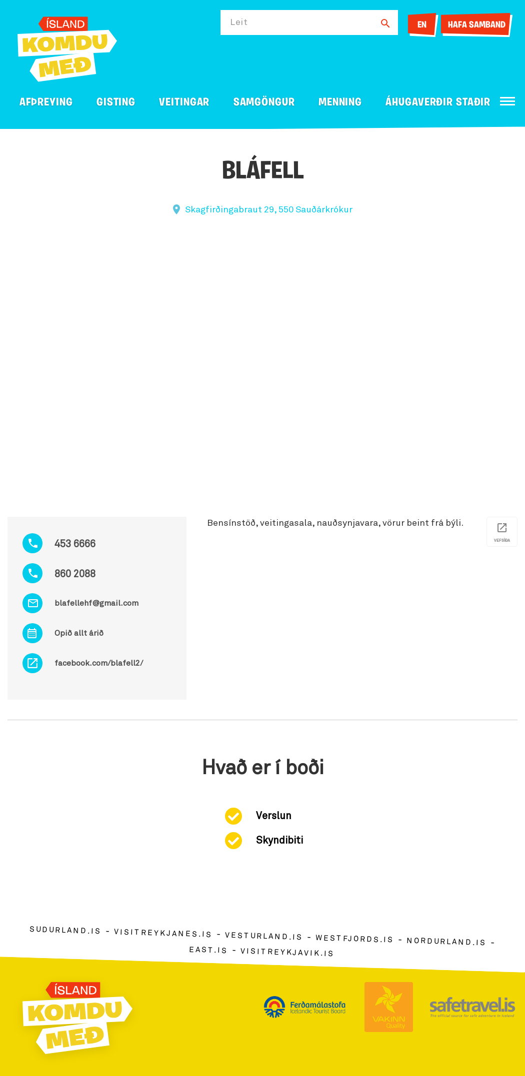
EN (422, 25)
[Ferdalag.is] (67, 47)
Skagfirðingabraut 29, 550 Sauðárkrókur (268, 209)
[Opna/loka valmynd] (507, 101)
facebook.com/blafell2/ (98, 663)
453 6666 (75, 544)
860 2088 (75, 574)
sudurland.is (66, 930)
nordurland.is (446, 942)
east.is (208, 950)
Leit (239, 22)
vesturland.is (264, 937)
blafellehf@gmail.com (96, 603)
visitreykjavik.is (287, 952)
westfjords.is (355, 939)
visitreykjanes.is (163, 933)
